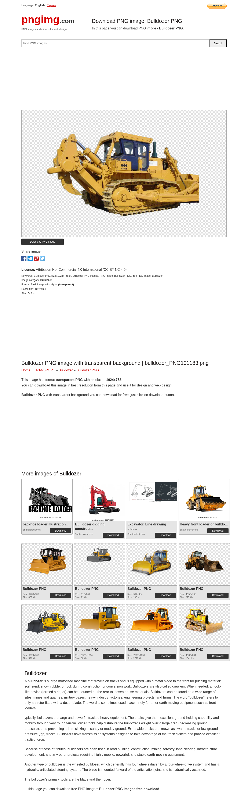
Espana (51, 5)
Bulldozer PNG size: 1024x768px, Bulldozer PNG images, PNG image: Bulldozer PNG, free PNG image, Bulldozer (98, 275)
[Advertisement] (124, 80)
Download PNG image (42, 241)
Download (60, 530)
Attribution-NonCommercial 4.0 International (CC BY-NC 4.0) (81, 269)
